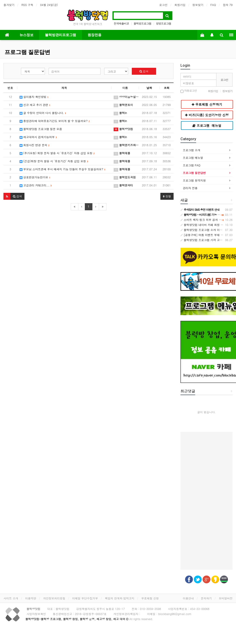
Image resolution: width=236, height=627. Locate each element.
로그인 (163, 5)
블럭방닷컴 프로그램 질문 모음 (41, 129)
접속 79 (228, 5)
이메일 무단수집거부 (85, 598)
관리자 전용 (190, 188)
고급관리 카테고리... (36, 185)
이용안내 (188, 598)
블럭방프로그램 (142, 23)
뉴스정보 (26, 35)
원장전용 (94, 35)
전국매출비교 (121, 23)
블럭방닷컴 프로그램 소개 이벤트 (202, 230)
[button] (7, 196)
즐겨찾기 (9, 5)
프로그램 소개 (191, 150)
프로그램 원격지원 (194, 180)
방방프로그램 (163, 23)
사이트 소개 (10, 598)
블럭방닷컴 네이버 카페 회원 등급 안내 (206, 225)
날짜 (149, 88)
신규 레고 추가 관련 (35, 105)
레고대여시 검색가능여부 (38, 137)
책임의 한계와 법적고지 (119, 598)
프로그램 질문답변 (27, 52)
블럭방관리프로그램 (60, 35)
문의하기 (206, 598)
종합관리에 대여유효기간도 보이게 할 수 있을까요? (55, 121)
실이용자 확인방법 (34, 97)
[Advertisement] (206, 501)
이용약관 (30, 598)
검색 (143, 71)
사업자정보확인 (36, 614)
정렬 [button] (167, 196)
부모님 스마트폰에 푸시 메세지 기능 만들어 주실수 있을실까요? (62, 169)
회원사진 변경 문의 (34, 145)
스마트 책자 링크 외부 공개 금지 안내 (205, 220)
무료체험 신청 (150, 598)
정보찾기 (198, 5)
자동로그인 (188, 91)
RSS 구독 (27, 5)
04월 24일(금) (49, 5)
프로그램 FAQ (191, 165)
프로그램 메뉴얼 (193, 158)
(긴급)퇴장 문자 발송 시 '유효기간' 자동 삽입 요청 (54, 161)
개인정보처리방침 (54, 598)
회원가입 (180, 5)
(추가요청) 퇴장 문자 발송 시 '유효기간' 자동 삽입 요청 (57, 153)
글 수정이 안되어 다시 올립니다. (43, 113)
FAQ (213, 5)
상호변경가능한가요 (35, 177)
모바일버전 (226, 598)
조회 (166, 88)
